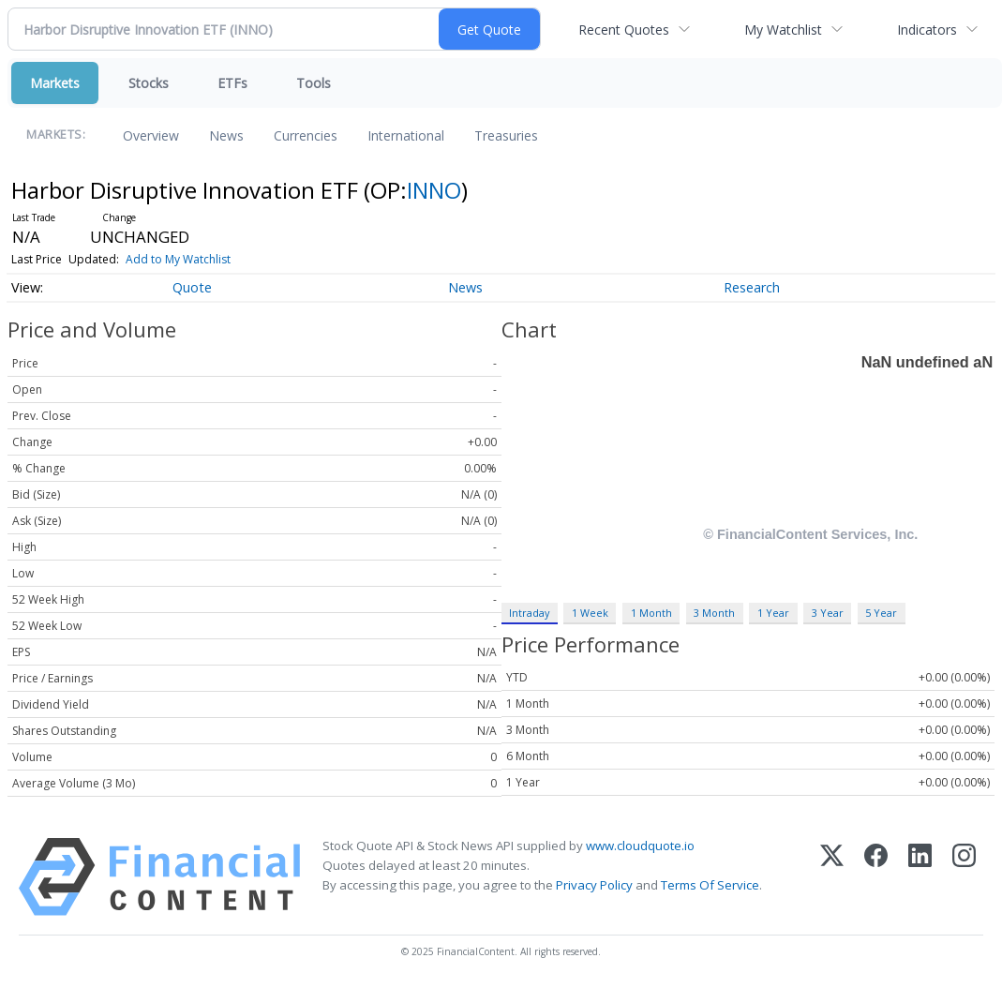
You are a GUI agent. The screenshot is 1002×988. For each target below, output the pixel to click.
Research (752, 287)
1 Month (651, 613)
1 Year (773, 613)
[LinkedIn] (920, 877)
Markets (55, 83)
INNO (434, 189)
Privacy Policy (594, 884)
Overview (151, 135)
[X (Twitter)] (832, 877)
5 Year (881, 613)
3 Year (828, 613)
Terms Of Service (710, 884)
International (405, 135)
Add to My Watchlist (178, 259)
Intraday (529, 613)
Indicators (927, 29)
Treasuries (506, 135)
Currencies (305, 135)
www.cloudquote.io (640, 845)
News (226, 135)
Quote (192, 287)
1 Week (590, 613)
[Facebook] (876, 877)
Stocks (148, 83)
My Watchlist (783, 29)
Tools (313, 83)
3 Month (714, 613)
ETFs (232, 83)
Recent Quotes (623, 29)
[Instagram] (964, 877)
